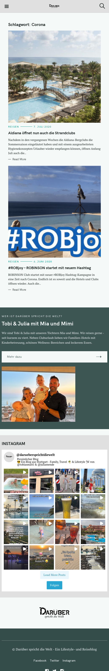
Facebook (40, 660)
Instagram (69, 660)
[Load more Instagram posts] (54, 575)
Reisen (13, 126)
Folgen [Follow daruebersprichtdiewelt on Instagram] (54, 585)
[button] (16, 481)
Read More (19, 159)
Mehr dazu (14, 357)
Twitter (54, 660)
